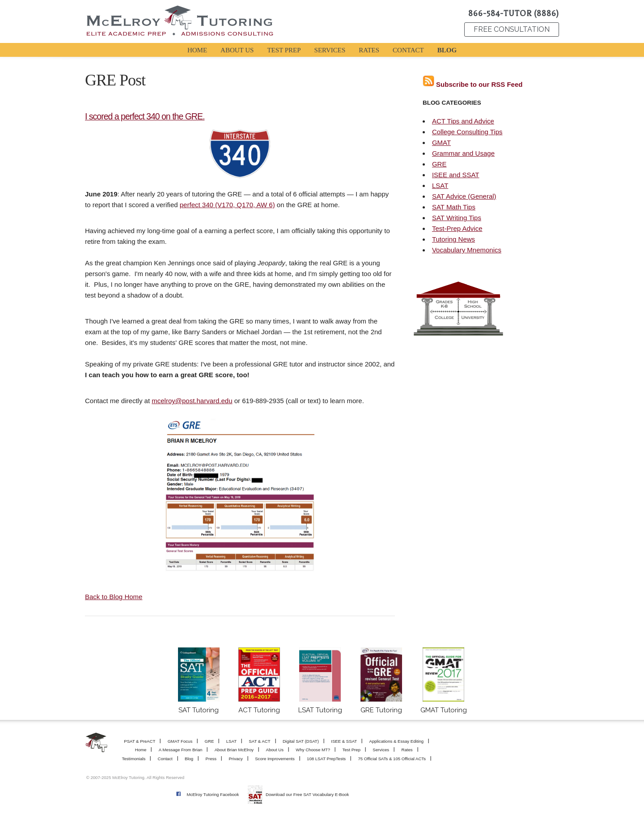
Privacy (235, 758)
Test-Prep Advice (457, 228)
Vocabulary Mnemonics (466, 250)
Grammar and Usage (463, 153)
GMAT (441, 142)
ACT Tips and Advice (463, 121)
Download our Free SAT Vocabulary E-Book (307, 794)
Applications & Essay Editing (396, 741)
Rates (406, 749)
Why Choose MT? (313, 749)
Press (211, 758)
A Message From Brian (181, 749)
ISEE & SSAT (344, 741)
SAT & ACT (259, 741)
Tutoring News (453, 239)
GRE (439, 164)
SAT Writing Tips (456, 217)
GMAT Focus (180, 741)
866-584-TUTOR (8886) (513, 13)
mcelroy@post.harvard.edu (192, 400)
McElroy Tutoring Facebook (212, 794)
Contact (165, 758)
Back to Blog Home (113, 596)
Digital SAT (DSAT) (301, 741)
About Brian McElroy (234, 749)
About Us (275, 749)
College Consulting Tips (467, 132)
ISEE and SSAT (455, 175)
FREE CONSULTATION (512, 29)
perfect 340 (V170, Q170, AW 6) (227, 205)
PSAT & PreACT (139, 741)
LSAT (440, 185)
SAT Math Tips (453, 207)
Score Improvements (275, 758)
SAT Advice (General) (464, 196)
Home (141, 749)
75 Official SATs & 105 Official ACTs (392, 758)
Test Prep (351, 749)
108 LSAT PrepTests (326, 758)
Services (381, 749)
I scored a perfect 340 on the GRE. (144, 116)
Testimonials (133, 758)
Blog (189, 758)
